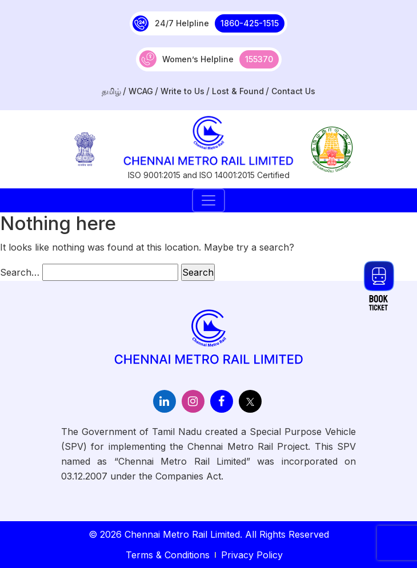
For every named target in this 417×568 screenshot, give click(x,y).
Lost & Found (238, 91)
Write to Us (183, 91)
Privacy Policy (252, 555)
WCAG (141, 91)
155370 (259, 59)
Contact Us (293, 91)
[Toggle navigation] (208, 200)
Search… (19, 272)
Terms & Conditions (168, 555)
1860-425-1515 (249, 23)
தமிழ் (111, 91)
